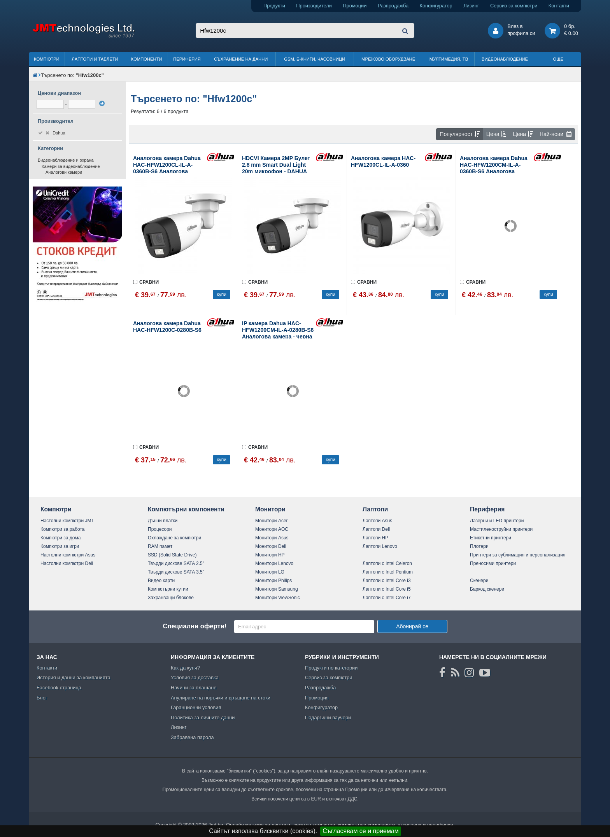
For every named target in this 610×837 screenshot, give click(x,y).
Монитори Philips (273, 580)
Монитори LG (269, 572)
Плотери (479, 546)
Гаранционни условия (196, 707)
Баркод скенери (487, 589)
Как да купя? (185, 668)
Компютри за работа (62, 529)
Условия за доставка (195, 677)
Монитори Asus (272, 538)
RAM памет (160, 546)
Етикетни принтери (490, 538)
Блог (42, 698)
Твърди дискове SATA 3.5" (176, 572)
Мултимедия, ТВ (448, 59)
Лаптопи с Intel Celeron (387, 563)
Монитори (270, 509)
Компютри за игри (59, 546)
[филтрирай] (102, 103)
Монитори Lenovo (274, 563)
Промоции (354, 6)
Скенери (479, 580)
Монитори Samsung (276, 589)
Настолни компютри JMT (67, 520)
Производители (314, 6)
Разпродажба (393, 6)
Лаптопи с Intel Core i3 (387, 580)
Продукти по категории (331, 668)
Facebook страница (59, 688)
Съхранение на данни (241, 59)
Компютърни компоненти (186, 509)
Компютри (46, 59)
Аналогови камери (64, 172)
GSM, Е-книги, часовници (314, 59)
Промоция (317, 698)
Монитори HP (270, 555)
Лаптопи (375, 509)
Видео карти (161, 580)
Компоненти (146, 59)
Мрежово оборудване (388, 59)
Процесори (160, 529)
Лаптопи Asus (377, 520)
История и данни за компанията (73, 677)
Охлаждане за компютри (174, 538)
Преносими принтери (493, 563)
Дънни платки (162, 520)
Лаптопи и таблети (95, 59)
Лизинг (471, 6)
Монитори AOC (271, 529)
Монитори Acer (271, 520)
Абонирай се (412, 626)
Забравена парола (192, 737)
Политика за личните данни (203, 717)
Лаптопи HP (375, 538)
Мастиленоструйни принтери (501, 529)
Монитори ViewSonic (277, 597)
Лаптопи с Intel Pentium (388, 572)
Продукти (274, 6)
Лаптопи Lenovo (380, 546)
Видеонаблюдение (505, 59)
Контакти (559, 6)
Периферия (187, 59)
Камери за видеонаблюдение (71, 166)
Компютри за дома (60, 538)
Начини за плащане (194, 688)
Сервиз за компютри (513, 6)
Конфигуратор (436, 6)
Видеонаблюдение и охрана (66, 160)
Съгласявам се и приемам (361, 831)
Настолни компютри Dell (66, 563)
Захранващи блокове (171, 597)
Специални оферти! (194, 626)
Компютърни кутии (168, 589)
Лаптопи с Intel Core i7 (387, 597)
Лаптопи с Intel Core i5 (387, 589)
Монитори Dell (270, 546)
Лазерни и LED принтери (497, 520)
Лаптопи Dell (376, 529)
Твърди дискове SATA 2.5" (176, 563)
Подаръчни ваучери (328, 717)
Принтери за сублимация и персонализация (517, 555)
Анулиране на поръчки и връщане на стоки (220, 698)
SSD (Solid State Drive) (172, 555)
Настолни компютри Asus (67, 555)
